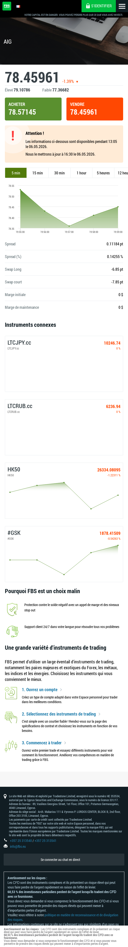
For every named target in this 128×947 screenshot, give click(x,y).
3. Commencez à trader (42, 743)
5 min (16, 172)
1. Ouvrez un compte (39, 689)
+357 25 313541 (45, 840)
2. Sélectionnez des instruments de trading (59, 714)
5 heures (103, 172)
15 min (37, 172)
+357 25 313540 (21, 840)
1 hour (81, 172)
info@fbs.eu (18, 846)
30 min (59, 172)
